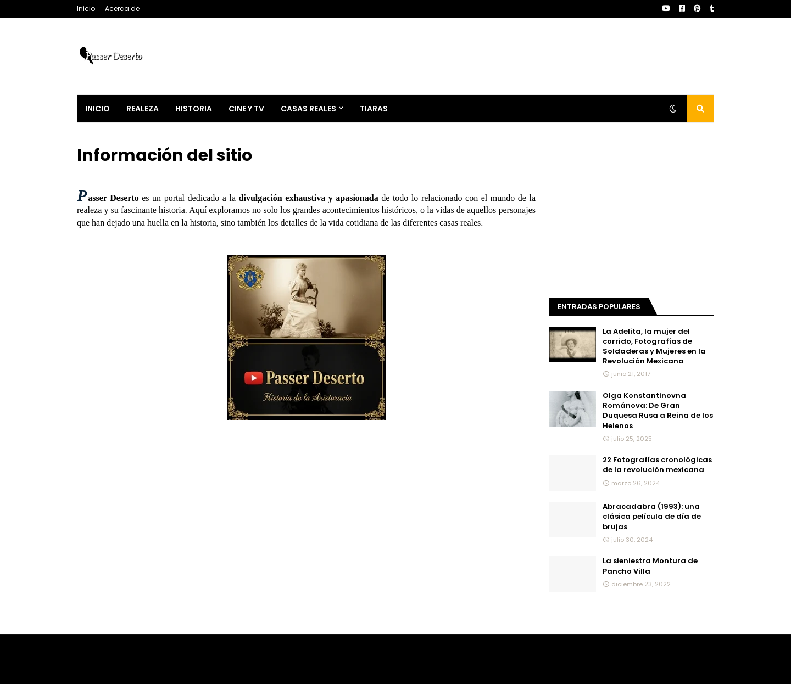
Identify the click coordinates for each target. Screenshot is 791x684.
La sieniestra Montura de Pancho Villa (650, 566)
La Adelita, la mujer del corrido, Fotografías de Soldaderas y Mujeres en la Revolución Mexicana (654, 347)
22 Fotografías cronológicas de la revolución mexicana (657, 465)
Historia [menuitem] (193, 108)
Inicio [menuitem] (97, 108)
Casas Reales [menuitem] (308, 108)
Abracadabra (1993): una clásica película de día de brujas (652, 516)
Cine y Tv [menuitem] (246, 108)
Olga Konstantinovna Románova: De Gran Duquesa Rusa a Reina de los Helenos (658, 411)
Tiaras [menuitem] (374, 108)
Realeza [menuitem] (142, 108)
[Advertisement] (631, 212)
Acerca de (122, 8)
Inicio (86, 8)
